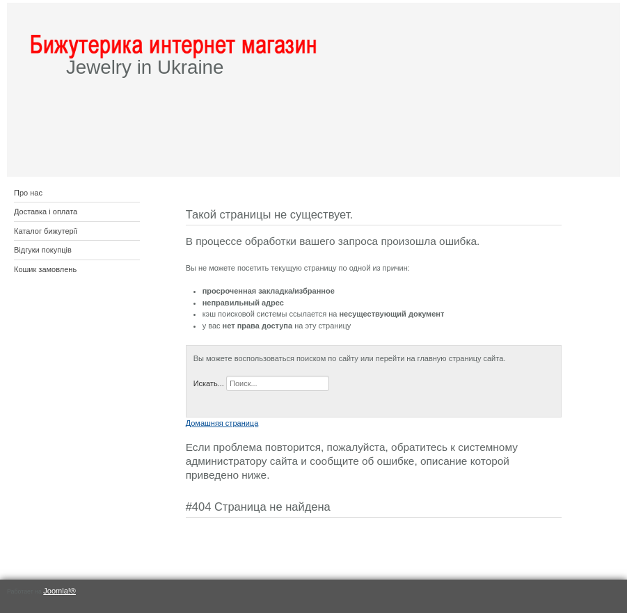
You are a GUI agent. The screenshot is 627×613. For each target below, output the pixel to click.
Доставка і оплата (45, 211)
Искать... (208, 383)
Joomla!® (59, 591)
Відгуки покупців (43, 250)
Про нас (28, 193)
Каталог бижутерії (45, 231)
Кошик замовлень (45, 269)
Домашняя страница (222, 423)
